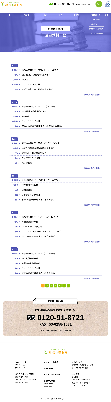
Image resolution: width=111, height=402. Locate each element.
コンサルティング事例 (27, 10)
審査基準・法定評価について (82, 365)
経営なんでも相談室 (74, 10)
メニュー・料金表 (45, 10)
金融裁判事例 (90, 10)
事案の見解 (48, 387)
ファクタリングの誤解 (80, 368)
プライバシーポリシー (80, 386)
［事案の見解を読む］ (92, 94)
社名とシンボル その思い (81, 383)
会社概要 (102, 10)
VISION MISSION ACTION (81, 380)
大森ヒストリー (21, 368)
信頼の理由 (60, 10)
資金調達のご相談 (21, 377)
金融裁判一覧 (48, 384)
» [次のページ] (68, 285)
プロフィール (10, 10)
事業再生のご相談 (21, 383)
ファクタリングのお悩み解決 (25, 380)
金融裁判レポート (78, 363)
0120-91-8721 (64, 4)
